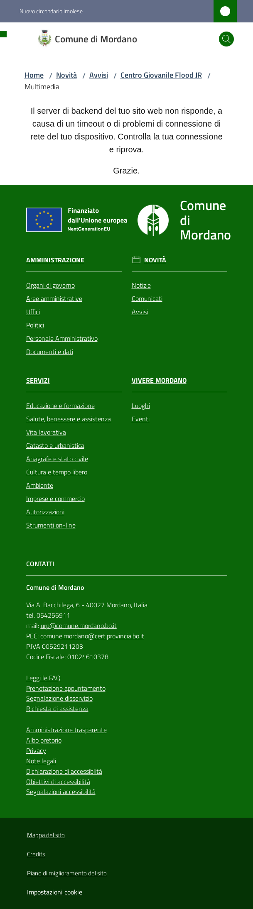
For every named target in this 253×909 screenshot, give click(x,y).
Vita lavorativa (46, 432)
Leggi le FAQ (43, 678)
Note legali (41, 761)
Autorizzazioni (45, 512)
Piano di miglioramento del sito (67, 873)
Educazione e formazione (60, 406)
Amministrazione (55, 260)
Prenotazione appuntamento (66, 688)
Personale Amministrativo (62, 338)
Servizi (38, 380)
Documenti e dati (49, 352)
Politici (35, 325)
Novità (66, 75)
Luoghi (141, 406)
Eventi (141, 419)
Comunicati (147, 298)
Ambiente (39, 485)
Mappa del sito (46, 835)
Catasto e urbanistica (55, 445)
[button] (226, 39)
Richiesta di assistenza (57, 709)
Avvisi (98, 75)
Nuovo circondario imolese (51, 11)
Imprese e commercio (55, 498)
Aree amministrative (54, 298)
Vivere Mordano (159, 380)
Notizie (141, 285)
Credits (36, 854)
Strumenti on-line (51, 525)
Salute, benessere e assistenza (68, 419)
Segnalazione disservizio (59, 698)
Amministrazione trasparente (66, 730)
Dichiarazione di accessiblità (64, 771)
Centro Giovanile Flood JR (161, 75)
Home (34, 75)
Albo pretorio (43, 740)
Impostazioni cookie (54, 892)
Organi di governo (50, 285)
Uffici (33, 312)
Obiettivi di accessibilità (58, 782)
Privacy (36, 750)
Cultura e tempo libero (56, 472)
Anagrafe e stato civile (57, 459)
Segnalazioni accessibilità (61, 792)
